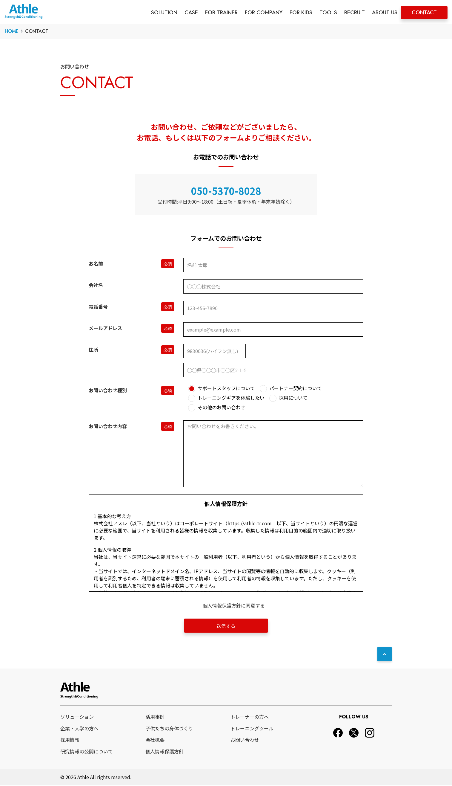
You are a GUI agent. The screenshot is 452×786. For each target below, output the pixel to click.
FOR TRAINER (221, 12)
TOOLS (328, 12)
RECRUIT (354, 12)
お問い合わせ (244, 740)
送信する (226, 625)
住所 (93, 349)
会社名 (96, 285)
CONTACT (424, 12)
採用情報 (69, 740)
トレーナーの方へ (249, 717)
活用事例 (154, 717)
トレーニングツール (251, 728)
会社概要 (154, 740)
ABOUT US (384, 12)
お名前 (96, 263)
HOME (12, 31)
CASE (191, 12)
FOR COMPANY (263, 12)
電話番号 (98, 306)
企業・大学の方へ (79, 728)
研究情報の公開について (86, 751)
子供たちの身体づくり (169, 728)
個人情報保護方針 (164, 751)
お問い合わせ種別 (108, 390)
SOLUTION (164, 12)
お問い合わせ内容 (108, 426)
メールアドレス (105, 328)
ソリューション (77, 717)
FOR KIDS (301, 12)
